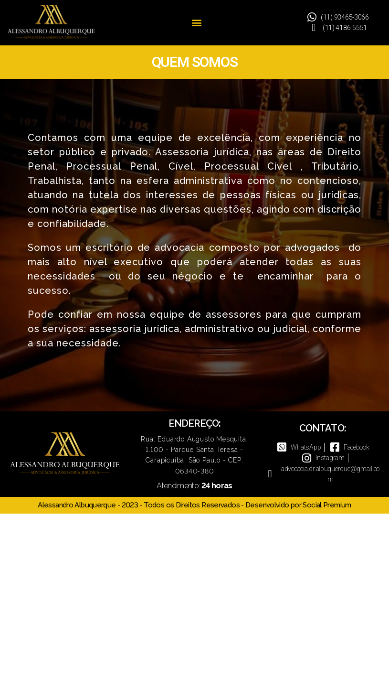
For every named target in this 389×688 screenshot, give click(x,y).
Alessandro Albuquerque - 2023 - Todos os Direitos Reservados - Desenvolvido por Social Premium (194, 505)
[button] (196, 23)
